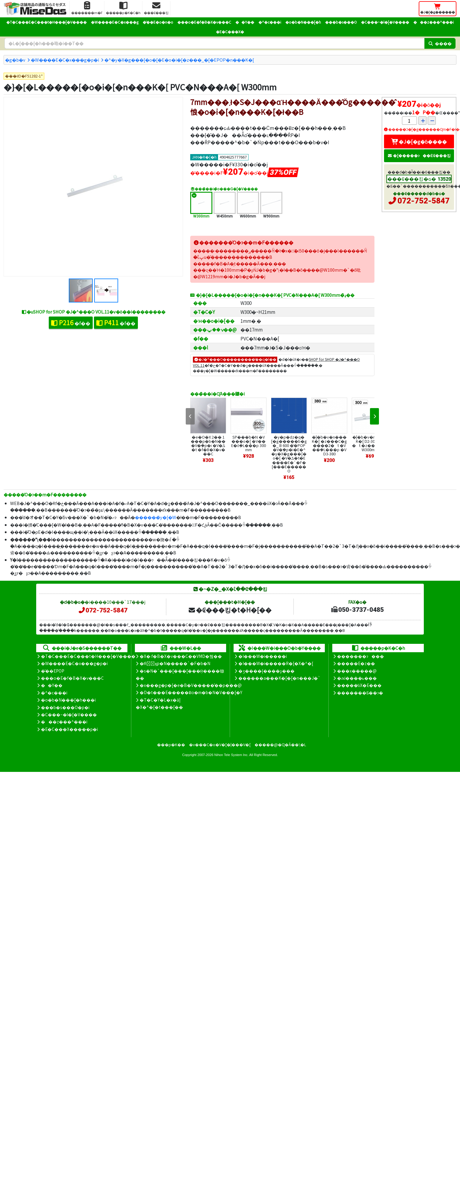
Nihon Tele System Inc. (231, 755)
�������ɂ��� (360, 656)
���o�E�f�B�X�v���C (204, 22)
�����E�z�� (356, 663)
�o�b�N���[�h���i (68, 700)
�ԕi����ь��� (357, 678)
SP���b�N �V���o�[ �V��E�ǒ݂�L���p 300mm (248, 443)
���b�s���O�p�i (65, 707)
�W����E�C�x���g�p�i (65, 60)
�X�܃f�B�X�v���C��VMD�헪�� (181, 656)
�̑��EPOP (52, 671)
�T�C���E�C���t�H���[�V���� (46, 22)
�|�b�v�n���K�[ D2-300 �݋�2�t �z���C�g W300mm (370, 443)
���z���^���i (433, 22)
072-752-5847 (423, 200)
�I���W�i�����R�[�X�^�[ (275, 663)
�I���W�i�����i (262, 656)
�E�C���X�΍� (230, 31)
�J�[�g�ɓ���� (419, 141)
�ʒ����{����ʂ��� (266, 671)
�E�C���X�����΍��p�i (69, 729)
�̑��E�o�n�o (158, 22)
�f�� (70, 322)
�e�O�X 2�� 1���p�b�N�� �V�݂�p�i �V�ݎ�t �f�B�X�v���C (208, 445)
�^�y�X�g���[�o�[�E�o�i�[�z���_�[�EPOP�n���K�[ (179, 60)
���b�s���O (341, 22)
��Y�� (244, 22)
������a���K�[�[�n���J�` (279, 678)
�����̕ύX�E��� (359, 685)
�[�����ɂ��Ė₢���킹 (419, 155)
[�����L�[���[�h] (214, 43)
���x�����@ (357, 671)
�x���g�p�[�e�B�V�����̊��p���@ (191, 685)
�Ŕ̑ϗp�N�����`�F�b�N (175, 663)
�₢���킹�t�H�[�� (230, 609)
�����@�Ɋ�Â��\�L (280, 744)
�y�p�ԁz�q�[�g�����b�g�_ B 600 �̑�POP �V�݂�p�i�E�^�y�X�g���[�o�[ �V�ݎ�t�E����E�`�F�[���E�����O (289, 454)
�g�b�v (15, 60)
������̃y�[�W (155, 517)
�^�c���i (269, 22)
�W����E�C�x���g (114, 22)
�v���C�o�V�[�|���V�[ (220, 744)
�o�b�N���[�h (303, 22)
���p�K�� (171, 744)
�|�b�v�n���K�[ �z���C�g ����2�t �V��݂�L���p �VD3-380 (329, 445)
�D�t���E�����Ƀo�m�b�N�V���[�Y (191, 692)
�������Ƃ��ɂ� (360, 693)
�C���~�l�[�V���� (385, 22)
